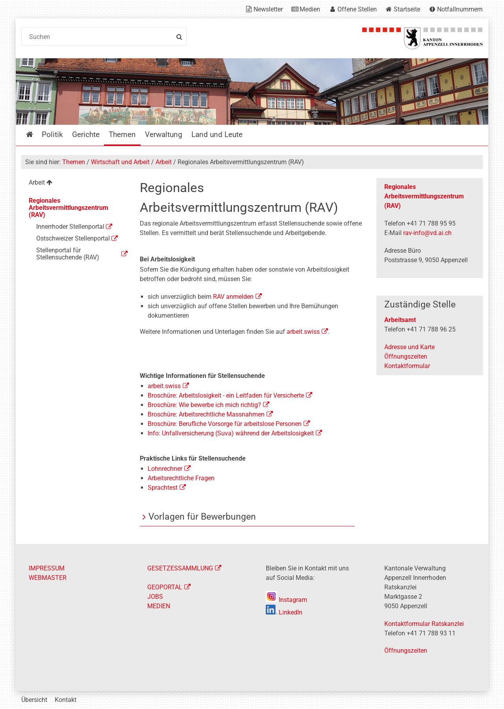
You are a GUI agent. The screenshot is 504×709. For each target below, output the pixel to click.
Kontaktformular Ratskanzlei (424, 624)
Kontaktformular (407, 366)
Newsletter (268, 9)
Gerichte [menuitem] (86, 134)
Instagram (286, 599)
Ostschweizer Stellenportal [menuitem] (73, 238)
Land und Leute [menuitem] (217, 134)
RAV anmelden (233, 296)
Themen (73, 162)
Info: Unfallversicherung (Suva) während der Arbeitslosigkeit (231, 433)
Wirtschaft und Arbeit (120, 162)
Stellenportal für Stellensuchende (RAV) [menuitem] (67, 253)
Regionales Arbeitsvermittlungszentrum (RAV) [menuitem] (68, 207)
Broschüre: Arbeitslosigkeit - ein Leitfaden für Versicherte (226, 395)
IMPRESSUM (47, 568)
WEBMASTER (48, 577)
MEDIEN (158, 606)
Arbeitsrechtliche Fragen (181, 478)
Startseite (407, 9)
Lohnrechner (165, 468)
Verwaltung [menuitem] (163, 134)
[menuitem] (74, 184)
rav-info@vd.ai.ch (427, 233)
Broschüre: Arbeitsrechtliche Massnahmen (206, 414)
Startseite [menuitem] (35, 134)
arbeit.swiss (302, 331)
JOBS (155, 596)
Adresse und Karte (409, 347)
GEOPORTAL (164, 587)
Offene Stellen (357, 9)
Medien (310, 9)
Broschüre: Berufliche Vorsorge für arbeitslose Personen (225, 424)
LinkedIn (284, 612)
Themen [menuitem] (122, 134)
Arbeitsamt (400, 320)
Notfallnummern (460, 9)
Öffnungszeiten (405, 356)
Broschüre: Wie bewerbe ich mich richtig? (204, 405)
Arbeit (164, 162)
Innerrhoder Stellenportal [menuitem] (70, 226)
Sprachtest (163, 487)
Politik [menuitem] (52, 134)
